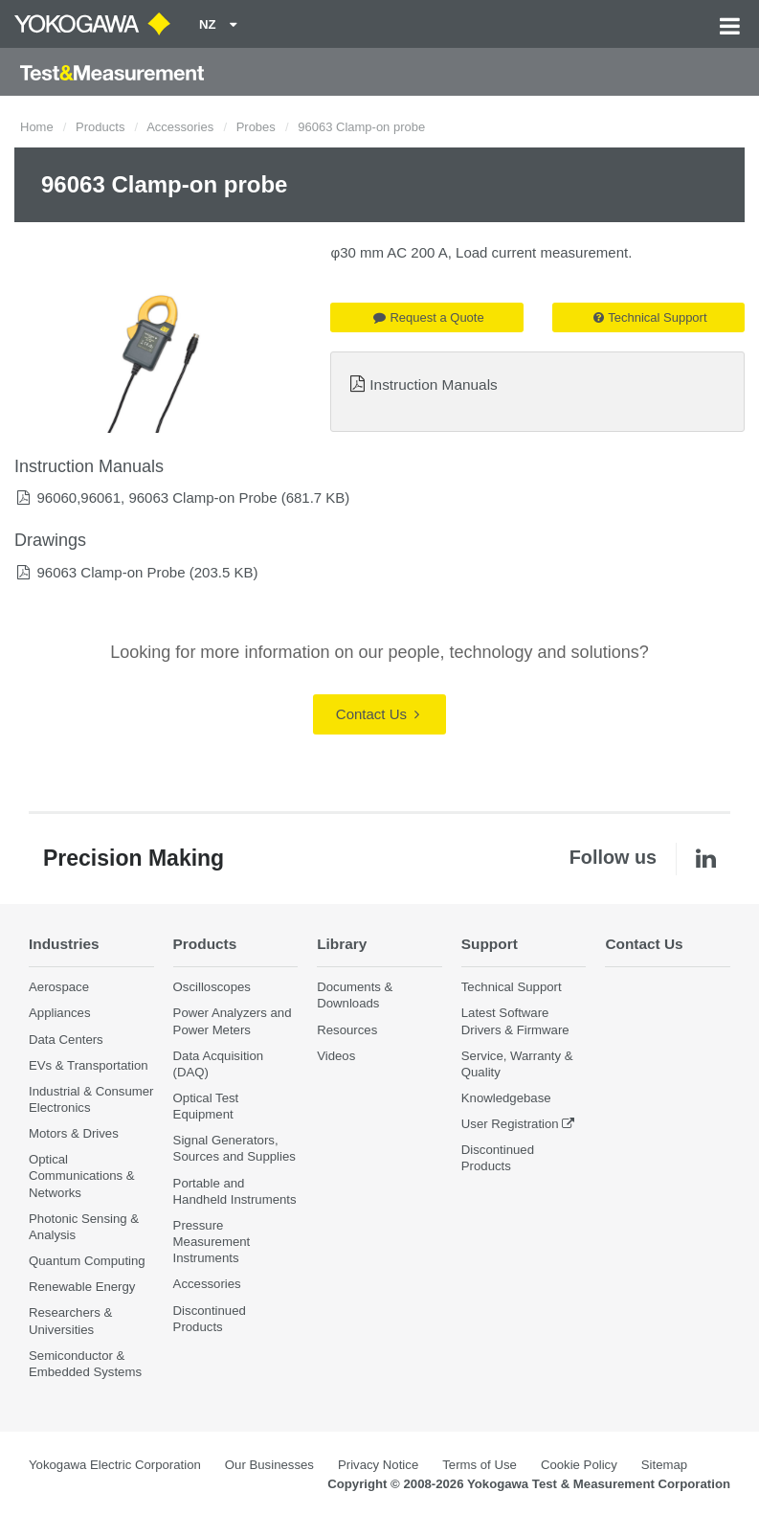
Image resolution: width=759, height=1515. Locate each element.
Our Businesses (269, 1465)
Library (342, 944)
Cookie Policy (579, 1465)
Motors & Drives (74, 1133)
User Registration (510, 1124)
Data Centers (66, 1039)
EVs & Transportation (88, 1065)
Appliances (60, 1013)
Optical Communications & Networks (82, 1175)
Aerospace (59, 987)
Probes (256, 127)
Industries (64, 944)
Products (100, 127)
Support (489, 944)
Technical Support (649, 317)
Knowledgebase (506, 1098)
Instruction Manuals (433, 384)
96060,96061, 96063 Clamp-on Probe (156, 497)
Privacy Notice (378, 1465)
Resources (347, 1030)
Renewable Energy (82, 1286)
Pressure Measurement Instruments (212, 1241)
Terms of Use (479, 1465)
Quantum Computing (87, 1261)
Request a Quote (428, 317)
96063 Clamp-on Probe (110, 572)
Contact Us (377, 714)
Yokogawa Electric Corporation (115, 1465)
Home (37, 127)
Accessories (179, 127)
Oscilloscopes (212, 987)
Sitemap (664, 1465)
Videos (336, 1056)
